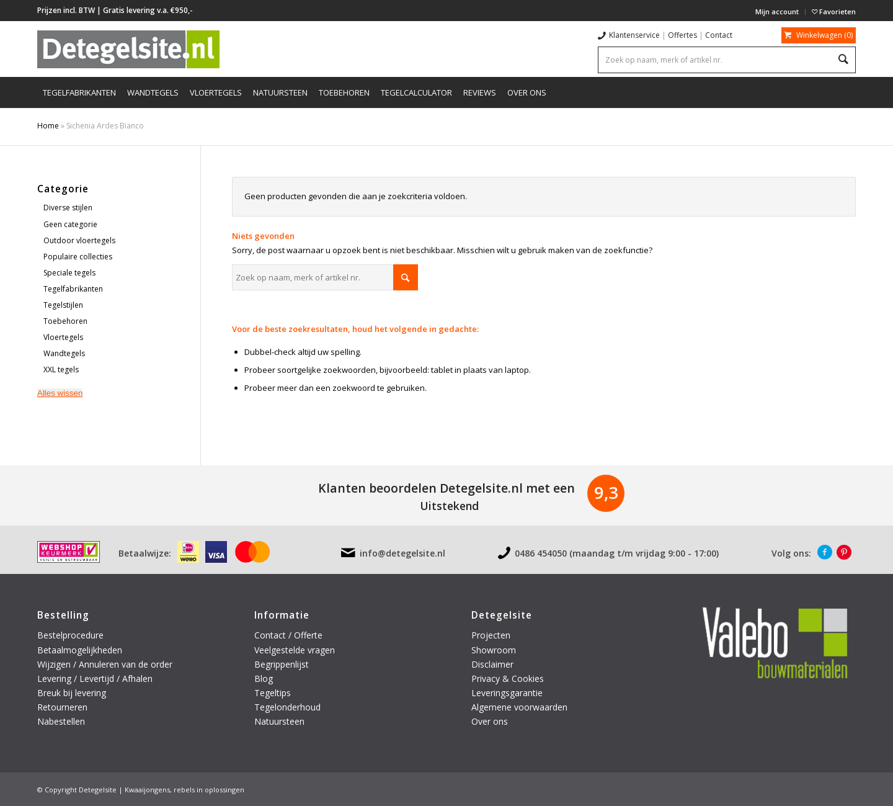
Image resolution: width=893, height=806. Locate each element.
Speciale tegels (69, 272)
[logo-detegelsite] (128, 49)
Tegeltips (272, 693)
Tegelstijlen (63, 305)
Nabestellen (61, 721)
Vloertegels (63, 337)
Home (48, 125)
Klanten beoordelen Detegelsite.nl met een (446, 488)
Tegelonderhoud (287, 707)
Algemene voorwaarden (519, 707)
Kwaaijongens (147, 789)
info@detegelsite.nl (402, 553)
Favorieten (834, 11)
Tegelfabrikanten (73, 289)
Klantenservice (634, 35)
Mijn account (777, 11)
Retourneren (63, 707)
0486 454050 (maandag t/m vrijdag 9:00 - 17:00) (617, 553)
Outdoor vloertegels (79, 240)
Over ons (489, 721)
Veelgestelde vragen (294, 650)
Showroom (493, 650)
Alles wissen (59, 393)
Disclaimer (492, 664)
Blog (263, 678)
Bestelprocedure (70, 635)
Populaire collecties (77, 256)
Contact (718, 35)
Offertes (682, 35)
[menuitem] (777, 12)
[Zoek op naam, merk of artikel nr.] (325, 277)
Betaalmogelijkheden (79, 650)
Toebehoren (65, 321)
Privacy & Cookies (507, 678)
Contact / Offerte (288, 635)
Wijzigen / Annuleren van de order (104, 664)
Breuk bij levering (71, 693)
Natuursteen (280, 721)
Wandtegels (64, 353)
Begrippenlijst (281, 664)
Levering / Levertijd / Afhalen (95, 678)
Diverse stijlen (67, 207)
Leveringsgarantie (507, 693)
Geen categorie (70, 224)
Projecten (490, 635)
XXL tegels (61, 369)
